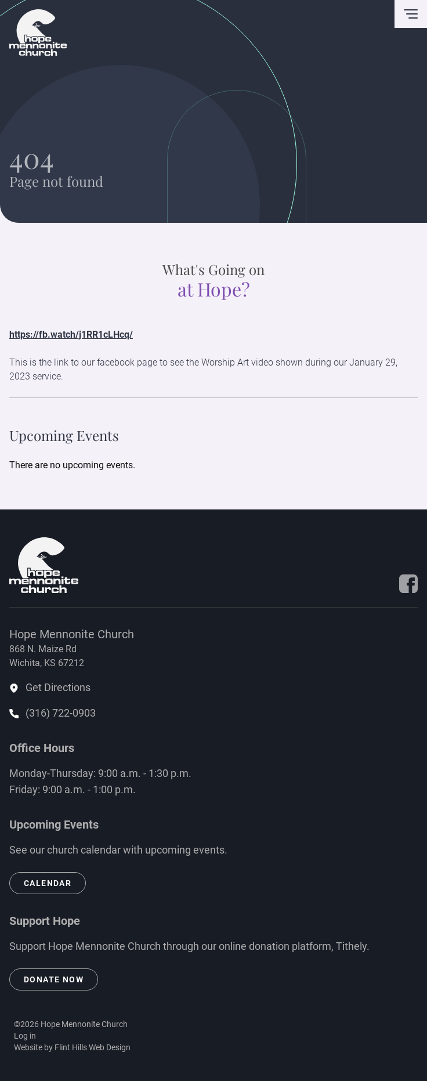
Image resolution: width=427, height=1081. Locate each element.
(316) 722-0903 (61, 713)
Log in (25, 1035)
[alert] (213, 465)
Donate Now (54, 979)
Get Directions (58, 687)
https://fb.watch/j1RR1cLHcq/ (71, 334)
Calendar (47, 883)
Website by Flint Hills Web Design (72, 1047)
